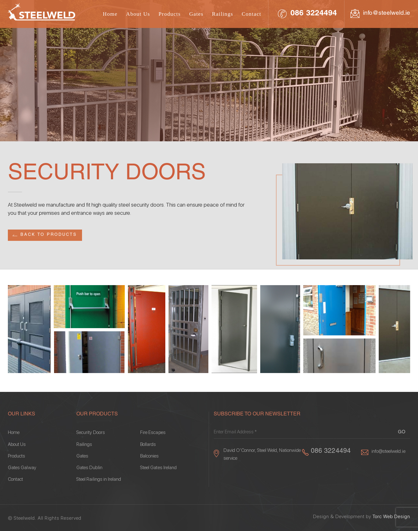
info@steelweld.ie (386, 13)
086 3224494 (313, 14)
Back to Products (48, 235)
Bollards (148, 444)
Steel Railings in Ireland (98, 479)
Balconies (149, 456)
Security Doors (90, 432)
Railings (222, 14)
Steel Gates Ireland (158, 467)
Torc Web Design (391, 516)
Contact (251, 14)
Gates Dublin (89, 467)
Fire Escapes (153, 432)
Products (170, 14)
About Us (138, 14)
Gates (196, 14)
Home (110, 14)
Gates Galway (22, 467)
